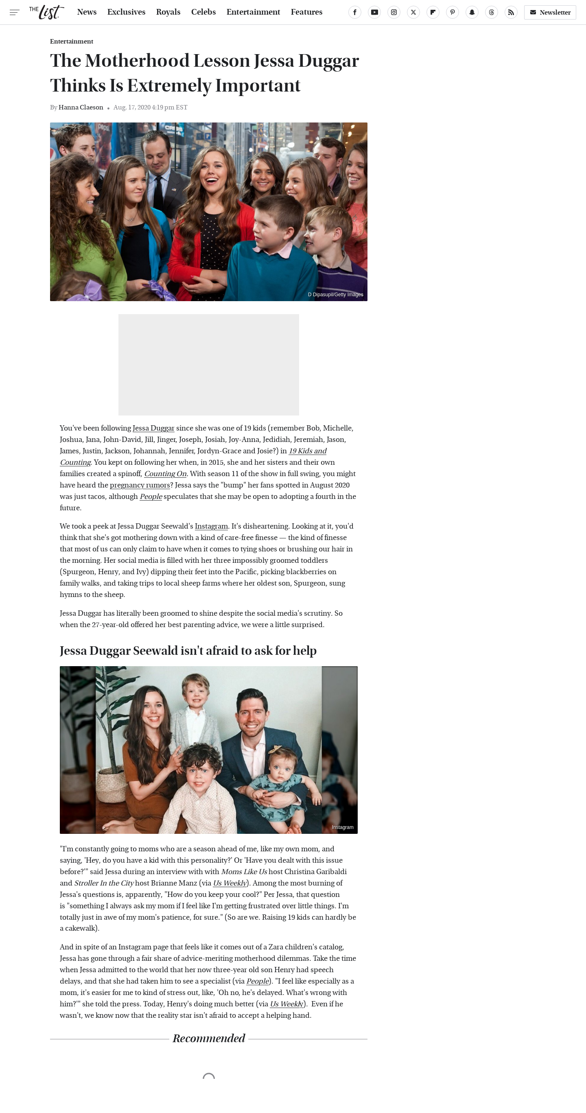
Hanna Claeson (81, 107)
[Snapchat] (472, 12)
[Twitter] (413, 12)
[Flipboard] (433, 12)
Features (307, 12)
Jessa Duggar (154, 428)
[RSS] (511, 12)
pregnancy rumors (140, 485)
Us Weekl (285, 1004)
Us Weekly (229, 883)
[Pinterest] (452, 12)
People (151, 496)
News (87, 12)
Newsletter (550, 12)
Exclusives (126, 12)
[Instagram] (393, 12)
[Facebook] (354, 12)
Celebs (203, 12)
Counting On (165, 474)
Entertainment (253, 12)
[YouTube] (374, 12)
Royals (168, 12)
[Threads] (491, 12)
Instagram (211, 526)
